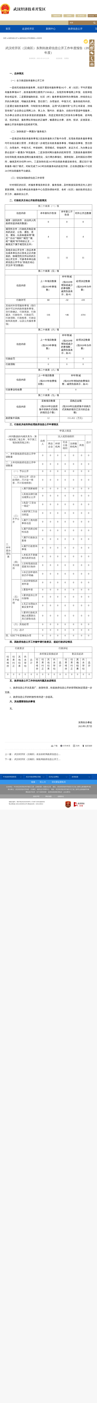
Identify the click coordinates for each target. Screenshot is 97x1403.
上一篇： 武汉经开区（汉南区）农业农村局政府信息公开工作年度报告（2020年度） (46, 754)
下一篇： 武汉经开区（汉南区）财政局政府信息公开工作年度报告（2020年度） (44, 759)
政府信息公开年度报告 (27, 38)
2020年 (39, 38)
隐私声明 (36, 796)
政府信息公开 (75, 28)
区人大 (43, 782)
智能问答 (56, 16)
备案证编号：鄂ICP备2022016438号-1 (20, 802)
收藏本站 (61, 796)
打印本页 (66, 746)
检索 (94, 23)
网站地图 (48, 796)
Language (91, 15)
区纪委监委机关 (59, 782)
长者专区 (81, 16)
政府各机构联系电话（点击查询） (59, 792)
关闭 (77, 746)
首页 (8, 28)
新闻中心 (51, 28)
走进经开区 (28, 28)
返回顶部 (88, 746)
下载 (56, 746)
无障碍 (68, 16)
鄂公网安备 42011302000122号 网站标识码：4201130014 (26, 804)
